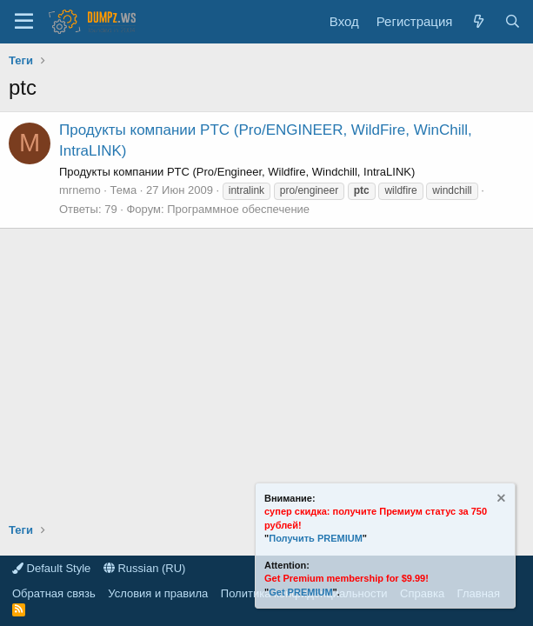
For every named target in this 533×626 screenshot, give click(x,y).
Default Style (51, 568)
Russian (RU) (144, 568)
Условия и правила (158, 593)
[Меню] (23, 21)
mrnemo (80, 189)
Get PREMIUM (300, 592)
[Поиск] (513, 21)
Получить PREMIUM (316, 538)
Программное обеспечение (238, 209)
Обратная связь (54, 593)
